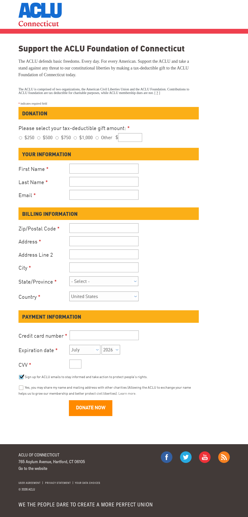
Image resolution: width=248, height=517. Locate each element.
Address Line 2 (35, 254)
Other (106, 137)
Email (27, 195)
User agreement (29, 482)
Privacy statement (58, 482)
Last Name (33, 182)
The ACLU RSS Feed (224, 457)
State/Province (37, 281)
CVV (24, 364)
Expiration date (38, 350)
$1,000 (86, 137)
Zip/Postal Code (39, 228)
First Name (33, 169)
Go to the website (32, 468)
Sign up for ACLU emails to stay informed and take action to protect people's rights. (86, 377)
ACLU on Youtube (205, 457)
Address (29, 241)
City (24, 267)
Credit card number (42, 335)
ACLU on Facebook (166, 457)
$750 (66, 137)
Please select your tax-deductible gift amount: (74, 128)
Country (29, 296)
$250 (29, 137)
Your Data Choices (87, 482)
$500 (48, 137)
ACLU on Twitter (186, 457)
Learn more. (127, 393)
